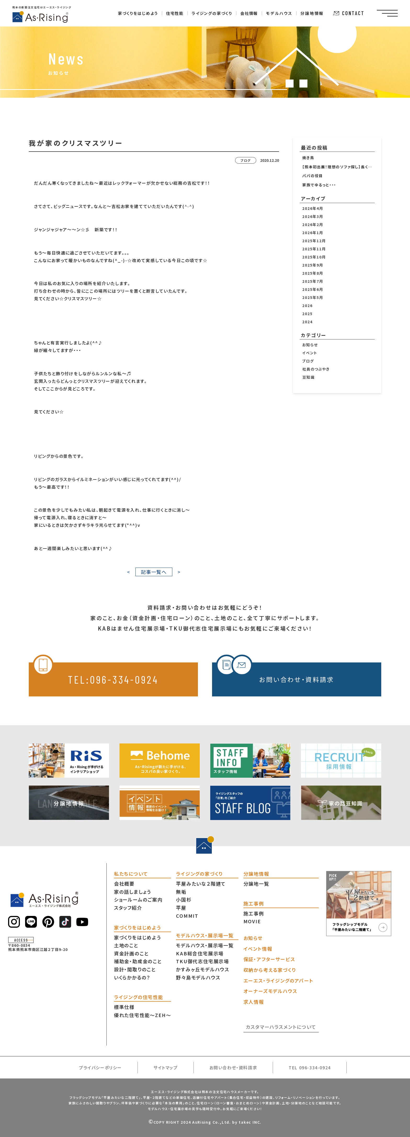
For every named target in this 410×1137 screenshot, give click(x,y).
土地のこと (126, 945)
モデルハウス (279, 13)
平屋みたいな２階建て (201, 883)
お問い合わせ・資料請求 (275, 673)
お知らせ (310, 344)
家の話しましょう (132, 891)
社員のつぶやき (316, 369)
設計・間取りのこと (135, 969)
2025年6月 (312, 289)
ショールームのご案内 (138, 899)
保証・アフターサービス (269, 959)
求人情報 (253, 1001)
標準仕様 (124, 1006)
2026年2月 (312, 224)
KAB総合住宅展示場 (200, 953)
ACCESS (21, 940)
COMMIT (187, 915)
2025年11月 (314, 248)
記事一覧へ (154, 571)
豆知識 (308, 377)
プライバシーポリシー (100, 1067)
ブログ (308, 360)
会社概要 (124, 883)
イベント (309, 352)
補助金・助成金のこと (138, 961)
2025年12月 (314, 240)
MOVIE (252, 921)
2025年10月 (314, 256)
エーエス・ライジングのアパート (278, 980)
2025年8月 (312, 273)
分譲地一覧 (256, 883)
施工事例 (253, 913)
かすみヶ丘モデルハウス (202, 969)
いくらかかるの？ (132, 977)
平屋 (181, 907)
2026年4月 (312, 208)
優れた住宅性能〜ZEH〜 (142, 1015)
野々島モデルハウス (198, 977)
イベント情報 (257, 948)
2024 (307, 321)
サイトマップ (165, 1067)
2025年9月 (312, 265)
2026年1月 (312, 232)
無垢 (181, 891)
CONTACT (349, 13)
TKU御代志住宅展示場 (202, 961)
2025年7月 (312, 281)
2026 (307, 305)
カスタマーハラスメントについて (281, 1026)
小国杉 (183, 899)
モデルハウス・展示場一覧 (205, 945)
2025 (307, 313)
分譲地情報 (312, 13)
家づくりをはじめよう (137, 937)
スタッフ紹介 (128, 907)
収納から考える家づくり (269, 969)
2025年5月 (312, 297)
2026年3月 (312, 216)
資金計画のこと (131, 953)
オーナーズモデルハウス (270, 991)
